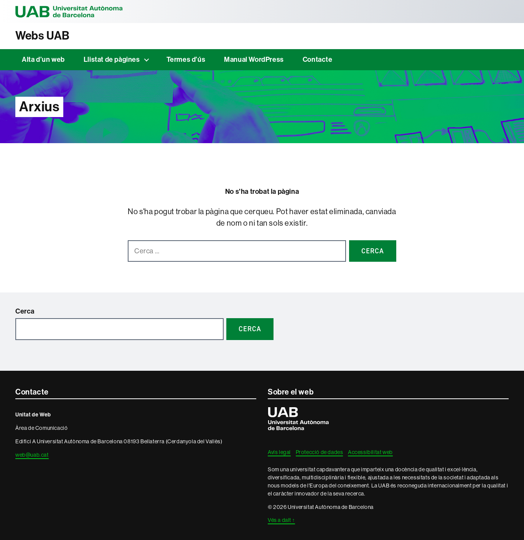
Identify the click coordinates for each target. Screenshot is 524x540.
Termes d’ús (186, 59)
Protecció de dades (319, 452)
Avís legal (279, 452)
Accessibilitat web (370, 452)
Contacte (318, 59)
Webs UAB (42, 36)
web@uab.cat (32, 454)
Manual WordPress (254, 59)
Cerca (25, 311)
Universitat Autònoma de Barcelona (69, 11)
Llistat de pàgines (112, 59)
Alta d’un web (43, 59)
